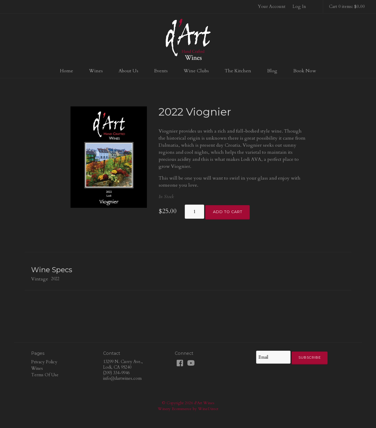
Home (66, 71)
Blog (272, 71)
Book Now (304, 71)
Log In (299, 6)
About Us (128, 71)
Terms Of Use (44, 375)
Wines (96, 71)
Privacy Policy (44, 362)
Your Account (272, 6)
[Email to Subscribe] (273, 357)
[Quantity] (194, 212)
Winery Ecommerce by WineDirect (188, 409)
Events (161, 71)
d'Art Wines (188, 39)
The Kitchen (238, 71)
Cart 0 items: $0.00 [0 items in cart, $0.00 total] (347, 6)
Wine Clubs (196, 71)
